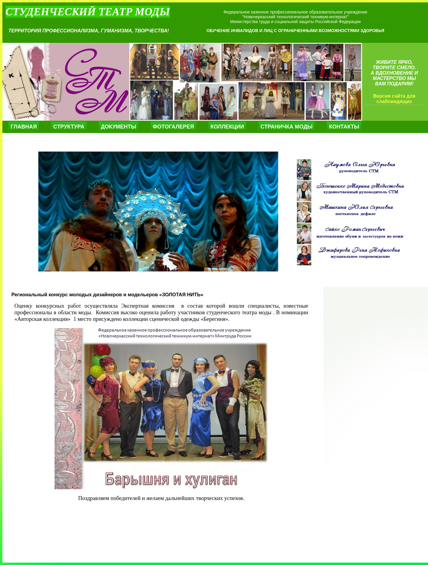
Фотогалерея (173, 127)
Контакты (344, 127)
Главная (24, 127)
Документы (118, 127)
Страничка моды (286, 127)
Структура (69, 127)
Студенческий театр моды (87, 12)
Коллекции (227, 127)
